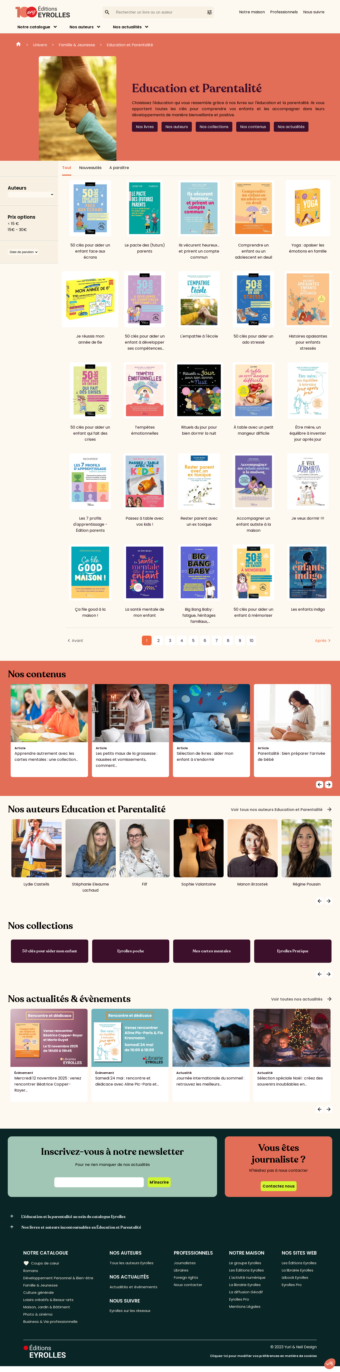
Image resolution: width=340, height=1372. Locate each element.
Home (18, 44)
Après (320, 640)
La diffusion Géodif (245, 1295)
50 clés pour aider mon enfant (49, 951)
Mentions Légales (244, 1311)
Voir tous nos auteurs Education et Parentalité (281, 809)
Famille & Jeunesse (77, 45)
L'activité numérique (247, 1279)
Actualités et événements (136, 1288)
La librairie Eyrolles (245, 1287)
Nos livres (145, 127)
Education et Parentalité (130, 45)
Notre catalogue (33, 27)
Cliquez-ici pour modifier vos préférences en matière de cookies (263, 1362)
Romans (31, 1271)
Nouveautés (90, 167)
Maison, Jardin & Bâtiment (48, 1311)
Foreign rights (188, 1279)
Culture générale (39, 1295)
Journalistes (186, 1263)
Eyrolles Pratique (292, 951)
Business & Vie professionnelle (51, 1327)
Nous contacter (190, 1287)
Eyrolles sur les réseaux (134, 1312)
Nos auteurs (82, 27)
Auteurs (17, 188)
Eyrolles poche (130, 951)
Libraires (183, 1271)
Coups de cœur (41, 1263)
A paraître (119, 167)
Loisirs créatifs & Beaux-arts (49, 1303)
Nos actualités (127, 27)
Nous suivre (313, 12)
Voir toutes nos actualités (301, 999)
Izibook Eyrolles (293, 1279)
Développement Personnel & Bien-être (60, 1279)
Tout (66, 167)
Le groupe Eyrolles (245, 1263)
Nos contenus (253, 127)
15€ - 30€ (17, 229)
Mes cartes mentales (212, 951)
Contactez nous (279, 1186)
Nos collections (214, 127)
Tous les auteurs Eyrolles (135, 1263)
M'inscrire (159, 1182)
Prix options (21, 217)
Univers (40, 45)
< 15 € (13, 223)
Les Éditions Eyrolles (246, 1271)
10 (251, 640)
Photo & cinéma (38, 1319)
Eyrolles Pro (239, 1303)
